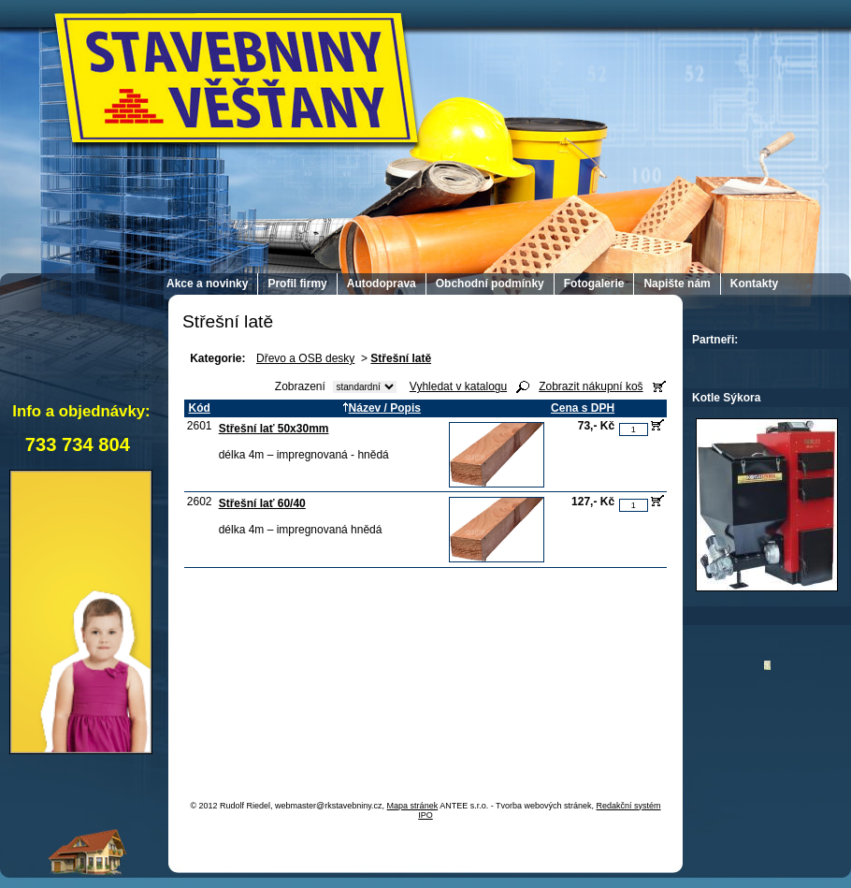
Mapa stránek (413, 805)
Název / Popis (381, 408)
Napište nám (676, 283)
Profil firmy (296, 283)
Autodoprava (381, 283)
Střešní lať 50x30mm (274, 428)
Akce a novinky (207, 283)
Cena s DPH (582, 408)
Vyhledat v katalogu (458, 386)
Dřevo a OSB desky (305, 358)
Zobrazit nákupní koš (590, 386)
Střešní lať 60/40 (262, 503)
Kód (198, 408)
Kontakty (754, 283)
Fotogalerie (594, 283)
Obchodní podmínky (490, 283)
